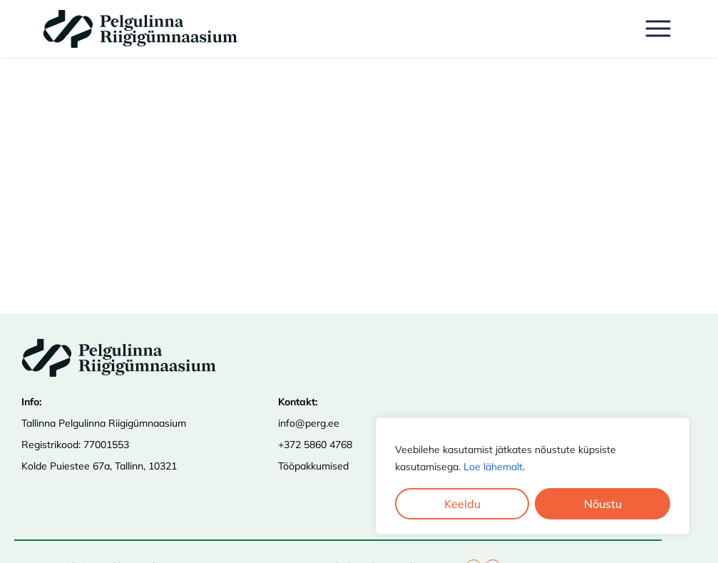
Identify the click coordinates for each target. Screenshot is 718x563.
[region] (532, 475)
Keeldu (462, 504)
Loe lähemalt (493, 466)
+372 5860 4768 (315, 444)
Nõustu (603, 504)
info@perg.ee (308, 423)
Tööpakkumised (313, 466)
